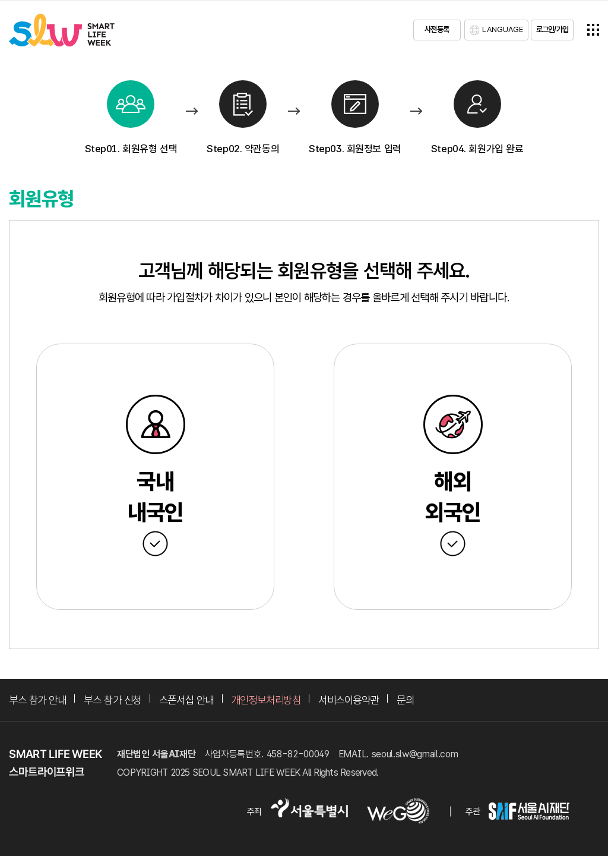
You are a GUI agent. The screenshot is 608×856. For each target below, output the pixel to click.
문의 (405, 700)
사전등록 (437, 29)
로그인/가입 (552, 29)
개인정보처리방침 (266, 700)
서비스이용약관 (348, 700)
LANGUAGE (502, 29)
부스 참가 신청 (112, 700)
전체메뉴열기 (593, 30)
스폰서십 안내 (186, 700)
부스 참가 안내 (37, 700)
